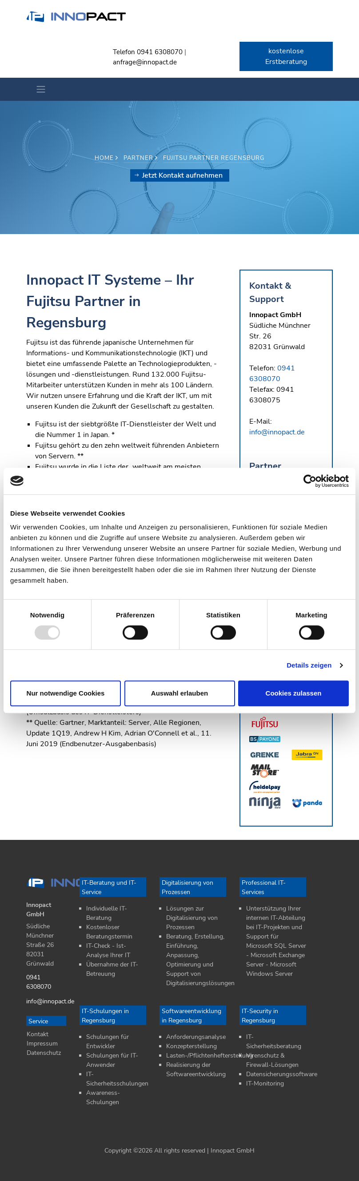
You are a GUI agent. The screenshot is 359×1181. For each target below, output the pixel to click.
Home (106, 158)
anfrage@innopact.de (145, 62)
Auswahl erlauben (179, 693)
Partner (141, 158)
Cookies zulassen (294, 693)
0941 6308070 (160, 52)
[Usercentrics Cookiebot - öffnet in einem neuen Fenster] (310, 481)
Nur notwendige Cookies (66, 693)
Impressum (42, 1043)
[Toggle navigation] (38, 89)
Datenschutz (44, 1053)
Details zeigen (309, 665)
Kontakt (37, 1034)
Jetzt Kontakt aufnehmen (179, 175)
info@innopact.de (277, 432)
